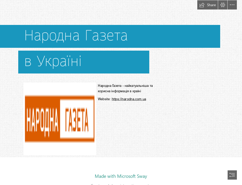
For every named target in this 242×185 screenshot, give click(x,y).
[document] (121, 92)
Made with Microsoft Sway (121, 176)
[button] (207, 5)
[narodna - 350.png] (59, 118)
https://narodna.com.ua (129, 99)
